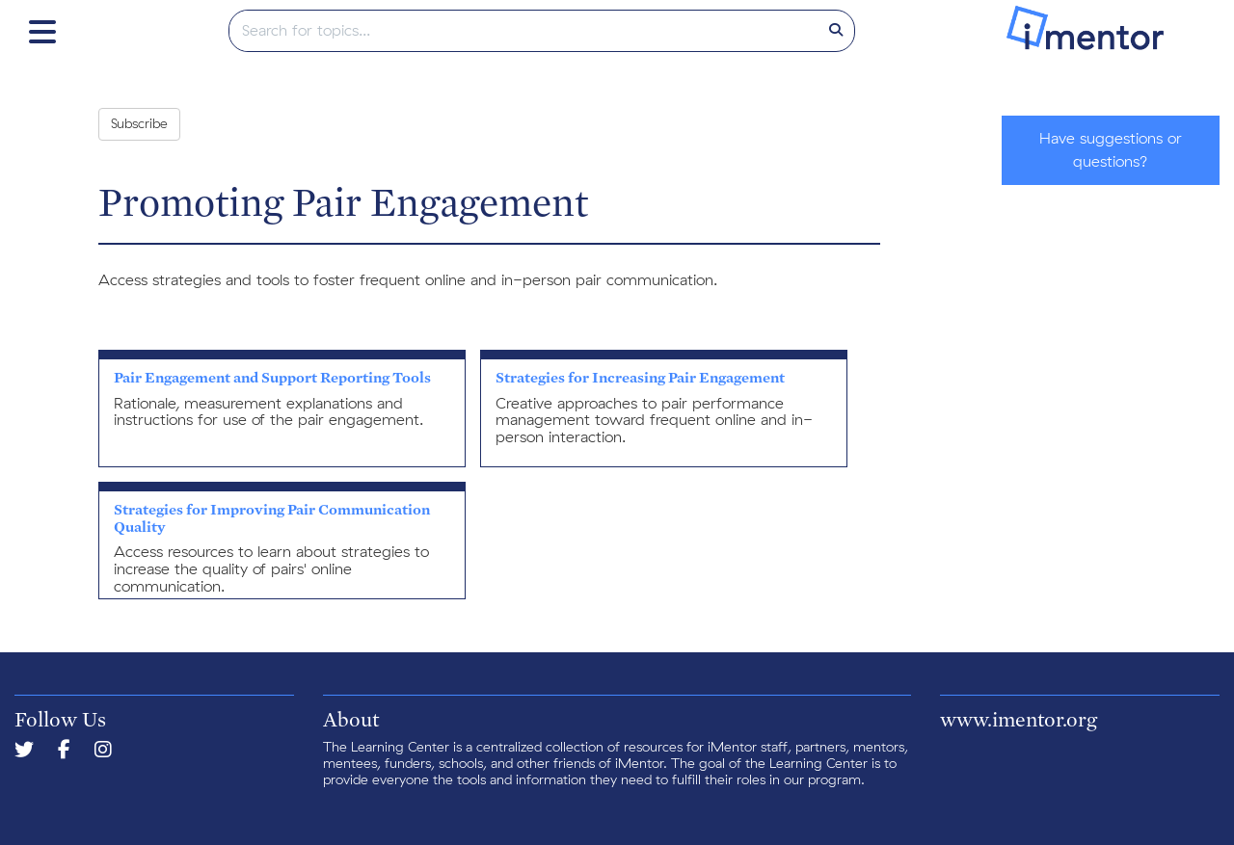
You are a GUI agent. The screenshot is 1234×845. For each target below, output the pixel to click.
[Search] (836, 30)
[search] (523, 31)
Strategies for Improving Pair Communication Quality (272, 518)
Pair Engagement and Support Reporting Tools (272, 377)
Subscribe (139, 124)
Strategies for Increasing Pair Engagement (640, 377)
